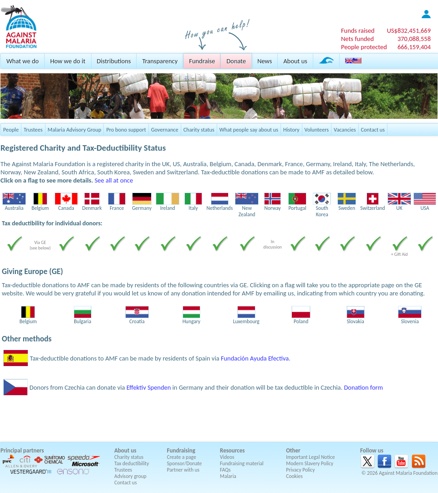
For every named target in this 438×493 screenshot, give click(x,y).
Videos (227, 457)
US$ (409, 30)
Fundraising (181, 450)
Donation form (363, 387)
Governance (164, 129)
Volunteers (317, 129)
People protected (364, 47)
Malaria (228, 476)
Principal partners (22, 450)
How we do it (67, 61)
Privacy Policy (300, 470)
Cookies (294, 476)
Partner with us (183, 470)
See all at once (114, 180)
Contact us (373, 129)
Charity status (198, 129)
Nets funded (357, 39)
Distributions (114, 61)
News (264, 61)
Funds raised (358, 30)
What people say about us (248, 129)
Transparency (160, 61)
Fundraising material (242, 463)
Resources (232, 450)
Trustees (33, 129)
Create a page (181, 457)
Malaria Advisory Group (75, 129)
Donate (236, 61)
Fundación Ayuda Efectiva (255, 358)
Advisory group (130, 476)
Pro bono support (126, 129)
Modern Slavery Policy (309, 463)
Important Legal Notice (310, 457)
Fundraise (202, 61)
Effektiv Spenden (149, 387)
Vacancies (345, 129)
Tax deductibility (131, 463)
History (291, 129)
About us (295, 61)
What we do (22, 61)
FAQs (225, 470)
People (11, 129)
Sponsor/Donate (184, 463)
